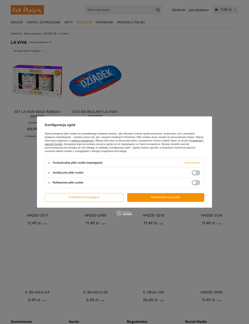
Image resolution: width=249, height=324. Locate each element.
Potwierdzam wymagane (84, 197)
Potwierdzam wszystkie (165, 197)
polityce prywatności (82, 140)
